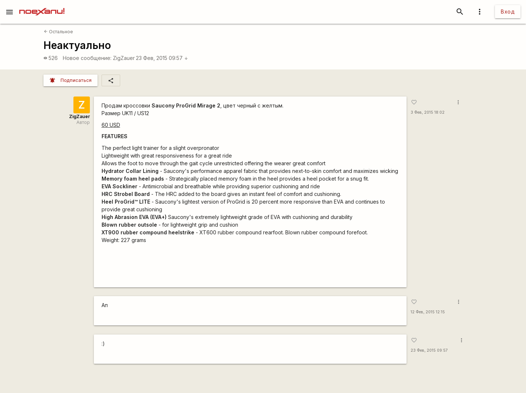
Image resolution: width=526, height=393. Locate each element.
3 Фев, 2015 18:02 (428, 112)
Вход (508, 11)
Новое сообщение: (87, 58)
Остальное (58, 31)
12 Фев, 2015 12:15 (428, 312)
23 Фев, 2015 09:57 (162, 58)
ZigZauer (124, 58)
